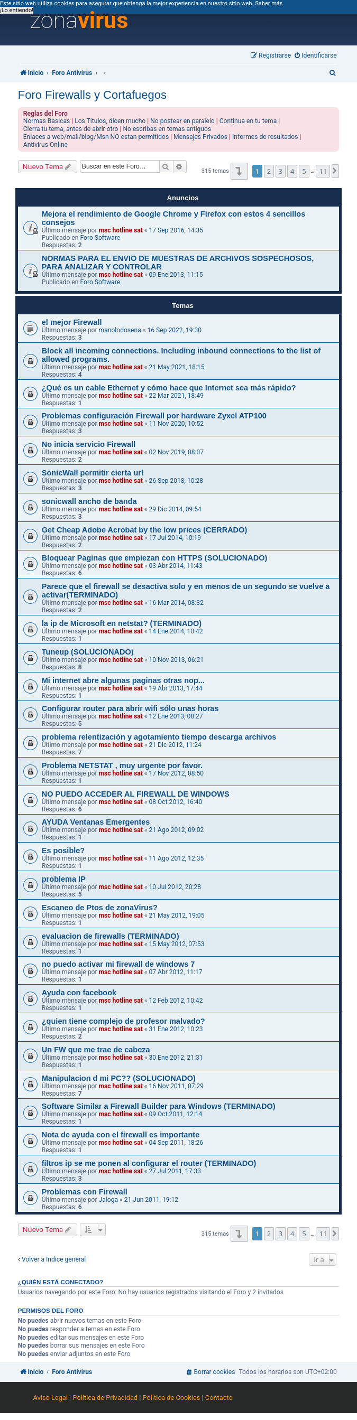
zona (79, 20)
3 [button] (280, 171)
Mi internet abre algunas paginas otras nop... (123, 680)
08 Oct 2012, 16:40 (175, 802)
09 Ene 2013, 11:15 (176, 274)
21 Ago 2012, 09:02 (176, 830)
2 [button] (269, 171)
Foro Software (100, 237)
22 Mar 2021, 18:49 (176, 395)
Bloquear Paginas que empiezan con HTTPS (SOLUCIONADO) (155, 558)
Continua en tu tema (248, 121)
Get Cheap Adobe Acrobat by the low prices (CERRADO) (144, 530)
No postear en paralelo (182, 121)
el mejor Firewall (72, 322)
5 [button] (304, 171)
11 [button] (323, 171)
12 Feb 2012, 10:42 (176, 1000)
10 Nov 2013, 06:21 (176, 660)
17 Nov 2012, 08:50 (176, 773)
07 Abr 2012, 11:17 (175, 972)
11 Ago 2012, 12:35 (176, 858)
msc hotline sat (121, 230)
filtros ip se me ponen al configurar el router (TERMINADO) (149, 1163)
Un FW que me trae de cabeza (96, 1049)
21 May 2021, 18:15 (176, 367)
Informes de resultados (265, 137)
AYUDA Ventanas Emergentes (96, 822)
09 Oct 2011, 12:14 (175, 1114)
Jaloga (108, 1199)
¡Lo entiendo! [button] (16, 10)
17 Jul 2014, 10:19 (175, 537)
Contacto (219, 1398)
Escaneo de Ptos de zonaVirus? (100, 907)
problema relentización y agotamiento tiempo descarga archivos (159, 737)
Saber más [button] (268, 3)
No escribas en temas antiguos (167, 129)
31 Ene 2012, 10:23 (176, 1029)
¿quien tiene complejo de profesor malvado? (123, 1021)
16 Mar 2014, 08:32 (176, 602)
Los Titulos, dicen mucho (110, 121)
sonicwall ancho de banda (89, 501)
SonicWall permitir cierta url (92, 473)
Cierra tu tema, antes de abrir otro (70, 129)
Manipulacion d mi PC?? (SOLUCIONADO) (119, 1078)
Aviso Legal (50, 1398)
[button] (239, 171)
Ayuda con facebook (79, 992)
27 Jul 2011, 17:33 (175, 1171)
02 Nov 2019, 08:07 (176, 452)
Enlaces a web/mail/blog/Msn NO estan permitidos (96, 137)
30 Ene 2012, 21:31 (176, 1057)
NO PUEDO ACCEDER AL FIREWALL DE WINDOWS (136, 794)
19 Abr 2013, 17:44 (175, 688)
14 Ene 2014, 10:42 (176, 631)
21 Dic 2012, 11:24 (175, 745)
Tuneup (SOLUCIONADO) (88, 652)
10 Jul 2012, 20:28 (175, 887)
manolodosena (120, 330)
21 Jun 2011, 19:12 (151, 1199)
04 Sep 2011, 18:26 (176, 1142)
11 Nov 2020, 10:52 (176, 423)
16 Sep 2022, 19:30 (174, 330)
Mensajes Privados (200, 137)
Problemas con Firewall (84, 1192)
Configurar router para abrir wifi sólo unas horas (130, 708)
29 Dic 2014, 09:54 (175, 509)
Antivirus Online (45, 144)
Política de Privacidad (105, 1398)
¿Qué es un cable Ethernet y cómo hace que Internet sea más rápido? (169, 388)
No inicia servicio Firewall (88, 444)
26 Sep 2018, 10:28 (176, 480)
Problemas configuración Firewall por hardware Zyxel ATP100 (154, 416)
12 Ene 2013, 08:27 (176, 716)
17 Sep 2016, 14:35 (176, 230)
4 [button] (292, 171)
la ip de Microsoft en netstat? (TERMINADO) (122, 623)
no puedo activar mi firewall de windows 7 (118, 964)
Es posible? (63, 850)
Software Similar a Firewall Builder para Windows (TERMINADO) (159, 1106)
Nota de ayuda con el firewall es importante (120, 1135)
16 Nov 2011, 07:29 (176, 1086)
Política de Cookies (171, 1398)
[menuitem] (316, 56)
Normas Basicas (46, 121)
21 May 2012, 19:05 (176, 915)
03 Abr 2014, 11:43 (175, 565)
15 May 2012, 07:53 (176, 944)
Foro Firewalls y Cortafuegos (92, 94)
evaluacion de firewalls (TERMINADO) (110, 936)
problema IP (64, 879)
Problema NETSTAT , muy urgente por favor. (122, 765)
